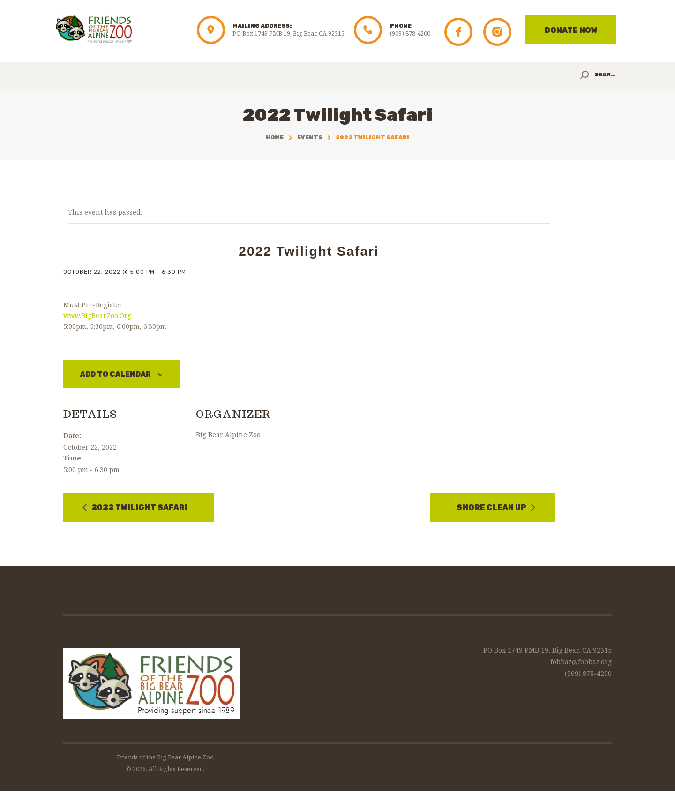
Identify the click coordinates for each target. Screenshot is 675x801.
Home (275, 137)
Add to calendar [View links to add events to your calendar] (120, 374)
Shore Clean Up (492, 508)
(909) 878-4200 (588, 673)
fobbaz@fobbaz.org (581, 662)
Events (309, 137)
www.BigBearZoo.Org (97, 315)
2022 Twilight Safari (139, 508)
